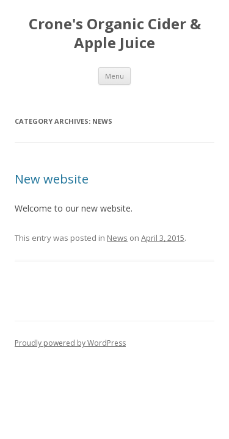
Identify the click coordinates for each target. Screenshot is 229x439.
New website (52, 179)
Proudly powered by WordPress (70, 343)
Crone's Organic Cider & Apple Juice (115, 33)
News (117, 237)
